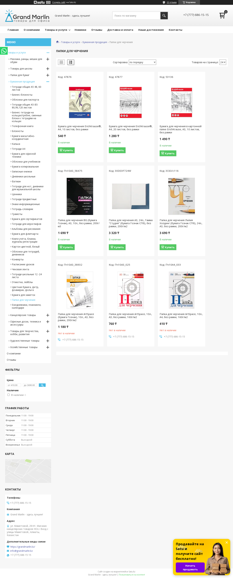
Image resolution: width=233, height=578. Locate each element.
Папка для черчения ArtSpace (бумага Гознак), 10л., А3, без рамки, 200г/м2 (163, 223)
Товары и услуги (56, 29)
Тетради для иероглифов (26, 223)
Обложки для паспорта (25, 99)
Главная (13, 29)
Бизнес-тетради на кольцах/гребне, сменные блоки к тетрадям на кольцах (27, 117)
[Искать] (164, 15)
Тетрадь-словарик (22, 209)
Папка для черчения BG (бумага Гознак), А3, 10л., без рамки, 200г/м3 (207, 129)
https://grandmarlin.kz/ (22, 546)
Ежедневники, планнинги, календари (26, 306)
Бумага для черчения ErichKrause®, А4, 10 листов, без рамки (75, 129)
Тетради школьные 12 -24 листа (27, 276)
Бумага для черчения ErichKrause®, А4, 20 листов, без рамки (119, 129)
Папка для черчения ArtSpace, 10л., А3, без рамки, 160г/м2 (207, 221)
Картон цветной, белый (26, 246)
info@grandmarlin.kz (21, 550)
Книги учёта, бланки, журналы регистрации (24, 240)
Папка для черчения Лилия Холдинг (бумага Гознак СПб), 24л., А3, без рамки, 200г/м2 (120, 223)
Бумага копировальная (25, 166)
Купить (68, 153)
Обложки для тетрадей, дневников (26, 253)
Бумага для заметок (23, 295)
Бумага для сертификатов (27, 219)
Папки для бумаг (19, 75)
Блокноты (18, 131)
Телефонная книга (22, 126)
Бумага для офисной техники (24, 155)
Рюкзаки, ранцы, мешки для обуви (26, 60)
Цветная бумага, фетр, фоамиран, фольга (25, 288)
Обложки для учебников (26, 161)
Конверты (18, 259)
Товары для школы (21, 68)
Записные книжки (22, 171)
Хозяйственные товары (23, 347)
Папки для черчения (23, 299)
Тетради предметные (24, 199)
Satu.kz (132, 571)
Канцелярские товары (23, 315)
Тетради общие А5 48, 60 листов (26, 88)
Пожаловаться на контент (132, 574)
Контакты (175, 29)
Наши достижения (151, 29)
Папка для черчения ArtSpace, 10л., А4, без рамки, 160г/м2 (76, 318)
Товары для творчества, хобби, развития (24, 332)
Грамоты (17, 214)
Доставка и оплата (120, 29)
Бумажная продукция (94, 42)
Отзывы (96, 29)
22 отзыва (172, 2)
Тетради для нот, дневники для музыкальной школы (27, 188)
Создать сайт (58, 2)
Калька (16, 143)
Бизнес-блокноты (22, 94)
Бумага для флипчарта (25, 233)
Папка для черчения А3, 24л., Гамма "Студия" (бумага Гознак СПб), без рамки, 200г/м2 (76, 224)
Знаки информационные (26, 204)
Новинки (80, 29)
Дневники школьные (23, 176)
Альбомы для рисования (26, 228)
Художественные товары (24, 340)
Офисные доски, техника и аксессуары (25, 323)
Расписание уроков (23, 264)
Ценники (17, 194)
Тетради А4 (18, 148)
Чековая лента (20, 269)
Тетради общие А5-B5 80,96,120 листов (25, 106)
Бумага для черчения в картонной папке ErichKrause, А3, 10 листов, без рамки (163, 129)
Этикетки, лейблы (22, 282)
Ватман (16, 181)
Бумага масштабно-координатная (23, 137)
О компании (32, 29)
